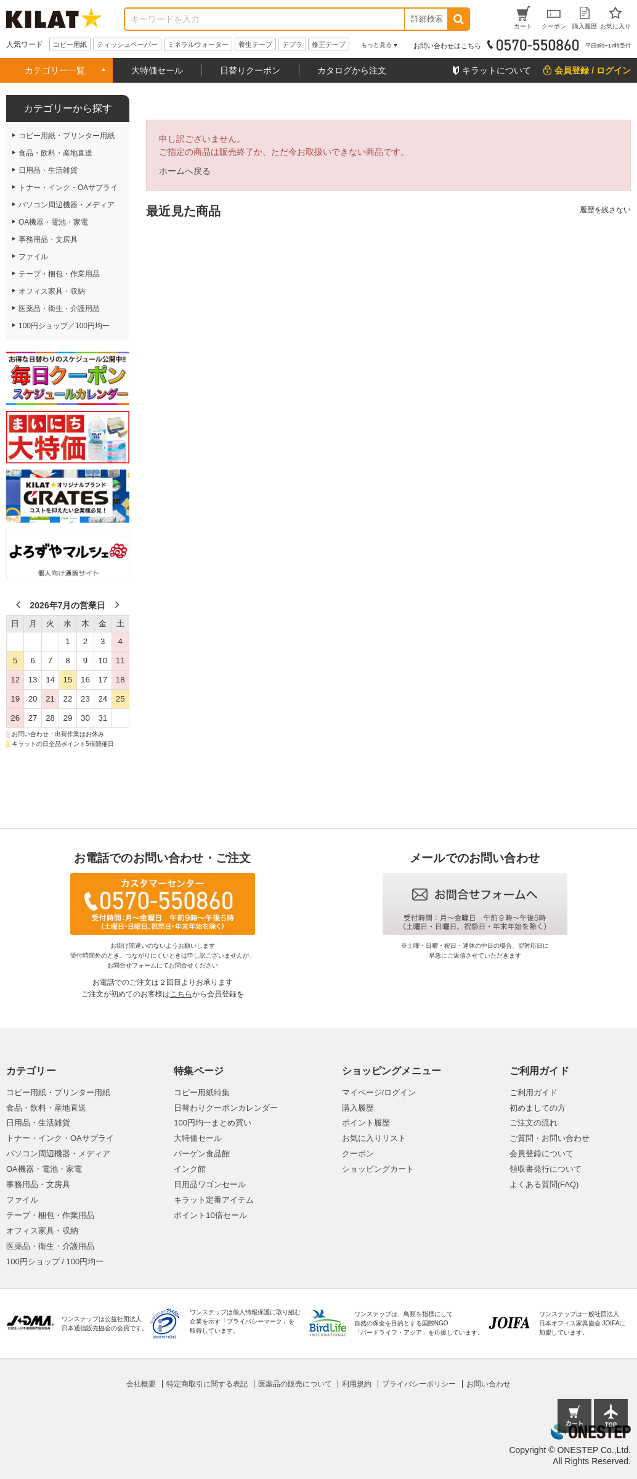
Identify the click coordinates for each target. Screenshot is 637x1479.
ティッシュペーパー (127, 44)
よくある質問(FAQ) (544, 1184)
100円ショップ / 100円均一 (54, 1261)
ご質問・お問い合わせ (549, 1138)
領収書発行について (545, 1169)
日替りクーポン (250, 70)
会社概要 (141, 1384)
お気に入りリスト (374, 1138)
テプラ (292, 44)
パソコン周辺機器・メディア (58, 1153)
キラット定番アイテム (214, 1199)
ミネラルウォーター (198, 44)
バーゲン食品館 (202, 1153)
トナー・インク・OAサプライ (60, 1138)
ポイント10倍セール (210, 1215)
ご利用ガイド (533, 1092)
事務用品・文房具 (38, 1184)
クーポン (358, 1153)
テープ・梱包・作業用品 (50, 1215)
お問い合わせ (488, 1384)
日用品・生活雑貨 (38, 1122)
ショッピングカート (378, 1169)
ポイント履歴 (366, 1122)
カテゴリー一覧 (55, 70)
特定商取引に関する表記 (207, 1384)
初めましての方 (537, 1107)
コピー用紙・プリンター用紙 (58, 1092)
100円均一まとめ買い (212, 1122)
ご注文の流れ (533, 1122)
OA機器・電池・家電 (44, 1169)
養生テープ (255, 44)
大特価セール (157, 70)
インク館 (190, 1169)
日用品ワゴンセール (210, 1184)
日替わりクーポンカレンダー (226, 1107)
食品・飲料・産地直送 (46, 1107)
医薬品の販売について (295, 1384)
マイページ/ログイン (379, 1092)
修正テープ (329, 44)
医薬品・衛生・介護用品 (50, 1246)
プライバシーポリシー (419, 1384)
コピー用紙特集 (202, 1092)
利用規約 (356, 1384)
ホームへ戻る (185, 171)
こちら (181, 994)
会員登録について (541, 1153)
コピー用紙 (70, 44)
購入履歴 (358, 1107)
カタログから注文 (351, 70)
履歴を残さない (605, 209)
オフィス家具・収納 (42, 1230)
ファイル (22, 1199)
